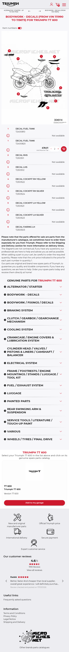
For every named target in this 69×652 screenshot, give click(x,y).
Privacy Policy (10, 616)
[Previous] (29, 11)
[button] (34, 471)
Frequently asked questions (17, 599)
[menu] (64, 4)
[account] (52, 4)
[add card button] (64, 149)
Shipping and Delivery (14, 622)
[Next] (39, 11)
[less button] (51, 149)
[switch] (20, 28)
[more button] (58, 149)
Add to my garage (34, 503)
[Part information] (8, 135)
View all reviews (34, 570)
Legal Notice (9, 619)
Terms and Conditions (14, 613)
